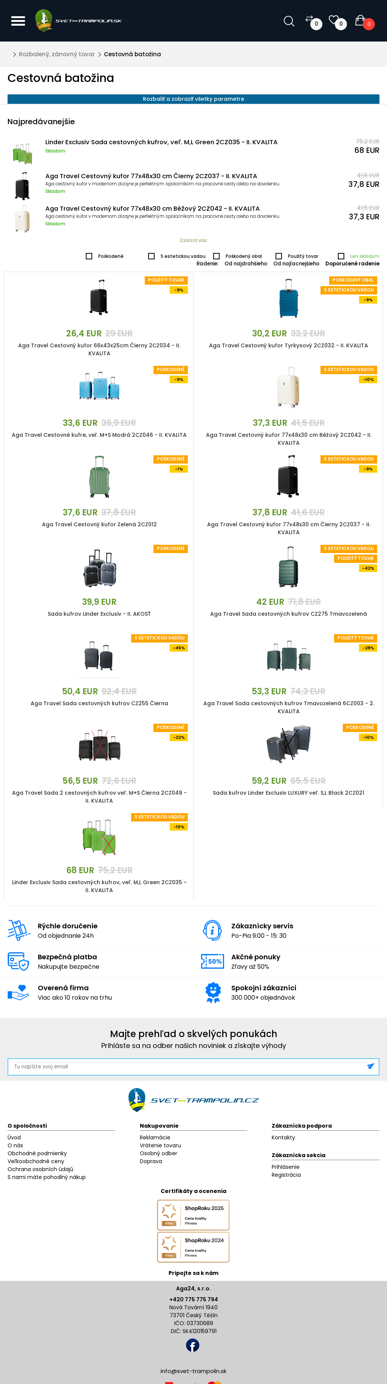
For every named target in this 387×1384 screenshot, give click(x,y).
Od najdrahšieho (245, 263)
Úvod (14, 1137)
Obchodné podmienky (37, 1153)
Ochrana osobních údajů (40, 1169)
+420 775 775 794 (193, 1299)
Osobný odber (158, 1153)
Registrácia (286, 1175)
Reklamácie (155, 1137)
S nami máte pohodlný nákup (47, 1177)
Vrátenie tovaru (160, 1145)
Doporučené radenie (352, 263)
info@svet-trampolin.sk (193, 1371)
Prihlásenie (286, 1167)
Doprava (151, 1161)
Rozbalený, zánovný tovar (57, 54)
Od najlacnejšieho (296, 263)
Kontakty (283, 1137)
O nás (15, 1145)
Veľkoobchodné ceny (36, 1161)
